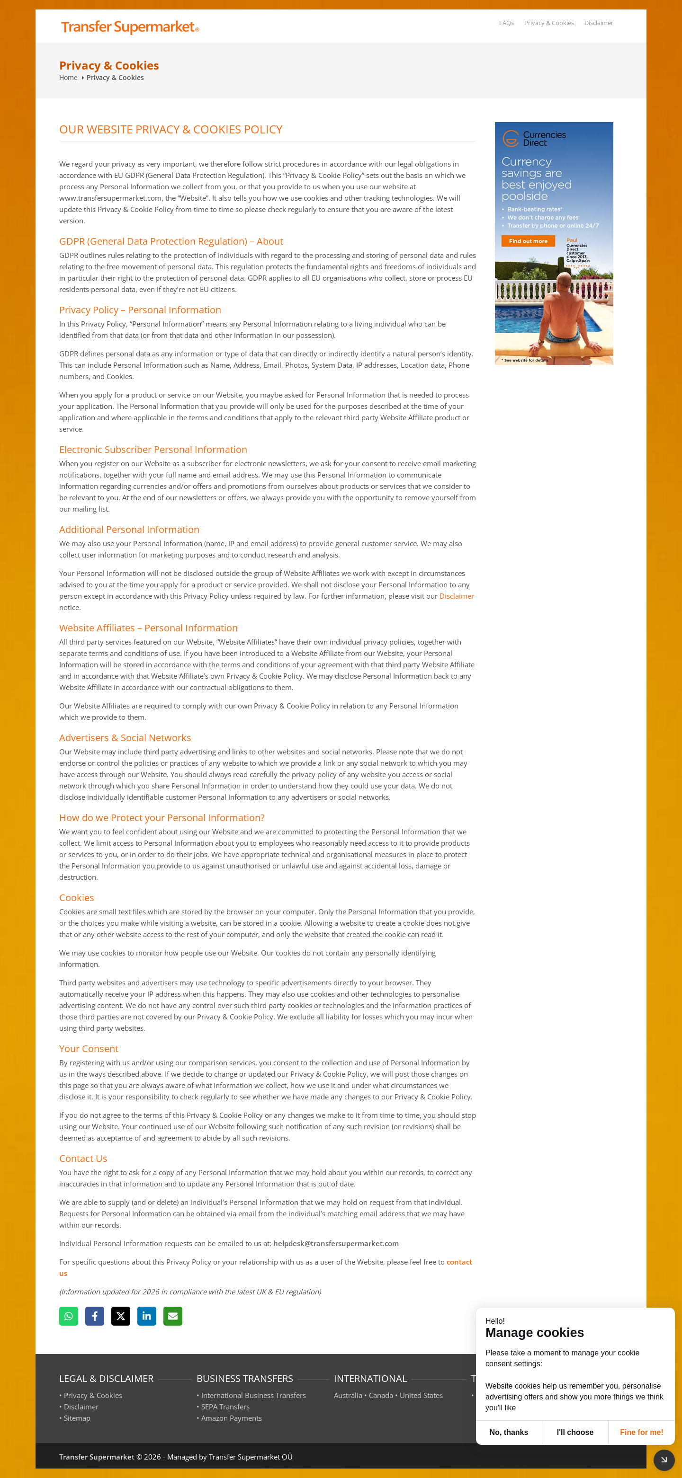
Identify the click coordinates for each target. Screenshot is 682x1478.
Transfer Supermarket (97, 1456)
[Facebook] (94, 1316)
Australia (348, 1395)
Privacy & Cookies (549, 22)
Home (68, 77)
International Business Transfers (253, 1395)
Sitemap (77, 1418)
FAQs (506, 22)
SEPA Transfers (225, 1406)
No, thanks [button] (509, 1432)
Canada (381, 1395)
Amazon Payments (231, 1418)
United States (421, 1395)
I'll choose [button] (575, 1432)
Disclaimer (598, 22)
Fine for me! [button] (642, 1432)
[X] (120, 1316)
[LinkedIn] (146, 1316)
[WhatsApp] (68, 1316)
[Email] (172, 1316)
